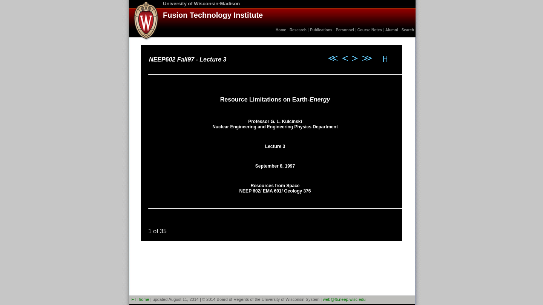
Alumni (391, 30)
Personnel (345, 30)
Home (281, 30)
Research (298, 30)
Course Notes (369, 30)
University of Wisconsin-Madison (201, 3)
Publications (321, 30)
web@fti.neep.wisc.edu (344, 299)
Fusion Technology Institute (213, 15)
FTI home (140, 299)
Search (408, 30)
